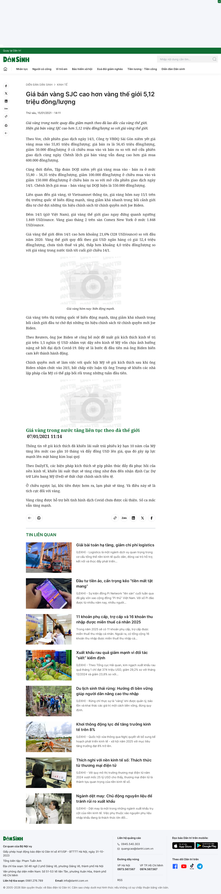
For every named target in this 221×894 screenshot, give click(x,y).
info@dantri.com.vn (76, 880)
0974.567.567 (148, 869)
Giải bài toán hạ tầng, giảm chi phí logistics (115, 545)
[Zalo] (6, 109)
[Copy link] (6, 116)
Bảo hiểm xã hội (82, 69)
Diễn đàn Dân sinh (173, 69)
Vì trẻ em (61, 69)
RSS (120, 880)
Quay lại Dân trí (12, 50)
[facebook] (6, 86)
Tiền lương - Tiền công (142, 69)
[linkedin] (6, 101)
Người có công (41, 69)
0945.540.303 (130, 844)
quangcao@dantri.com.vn (137, 848)
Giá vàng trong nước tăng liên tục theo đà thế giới (83, 430)
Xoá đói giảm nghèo (110, 69)
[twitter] (6, 93)
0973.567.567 (126, 869)
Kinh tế (62, 84)
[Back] (6, 133)
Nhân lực (22, 69)
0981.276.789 (34, 880)
